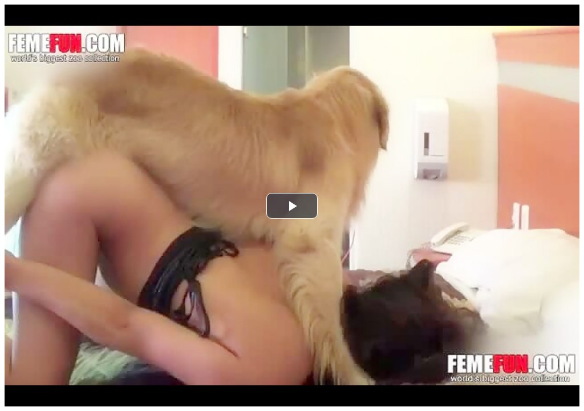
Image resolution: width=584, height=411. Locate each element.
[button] (292, 206)
